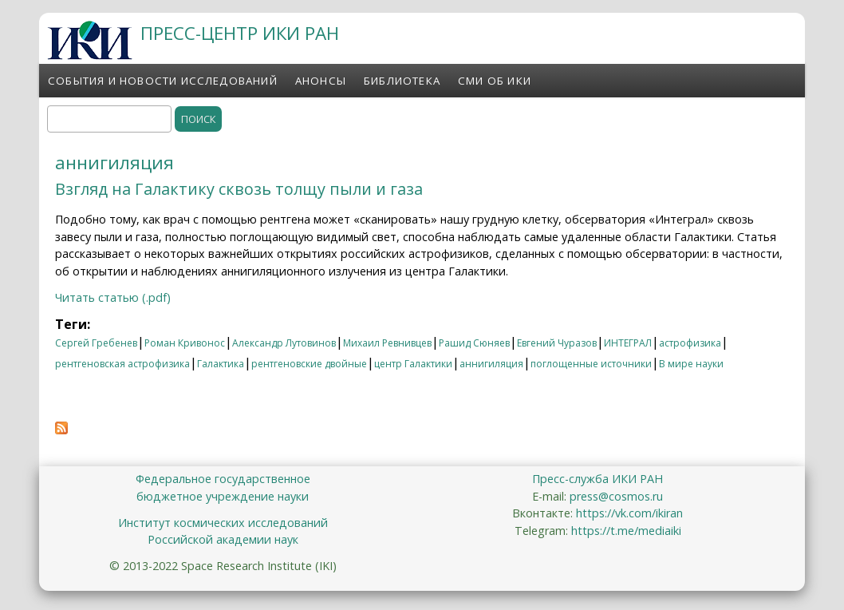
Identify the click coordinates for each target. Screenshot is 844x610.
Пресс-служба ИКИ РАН (597, 478)
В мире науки (691, 363)
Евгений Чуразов (557, 343)
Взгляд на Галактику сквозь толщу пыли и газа (239, 189)
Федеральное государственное (223, 478)
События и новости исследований (163, 80)
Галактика (220, 363)
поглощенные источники (591, 363)
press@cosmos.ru (616, 496)
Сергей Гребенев (96, 343)
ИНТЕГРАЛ (628, 343)
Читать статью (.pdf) (113, 297)
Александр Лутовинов (284, 343)
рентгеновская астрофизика (122, 363)
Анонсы (320, 80)
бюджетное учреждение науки (222, 496)
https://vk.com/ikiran (629, 513)
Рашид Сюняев (474, 343)
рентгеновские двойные (309, 363)
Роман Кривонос (184, 343)
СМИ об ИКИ (494, 80)
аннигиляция (491, 363)
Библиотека (402, 80)
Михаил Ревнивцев (387, 343)
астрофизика (690, 343)
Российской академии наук (223, 539)
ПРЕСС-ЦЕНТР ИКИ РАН (239, 33)
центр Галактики (413, 363)
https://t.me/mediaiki (626, 530)
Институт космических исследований (223, 522)
